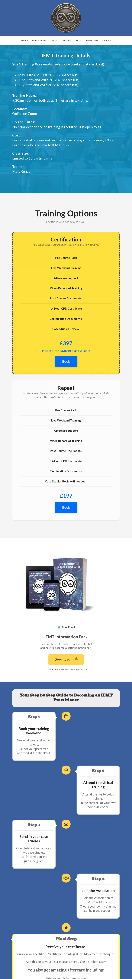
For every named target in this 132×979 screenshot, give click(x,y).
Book (66, 361)
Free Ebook (92, 40)
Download (66, 659)
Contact (107, 40)
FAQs (79, 40)
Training (67, 40)
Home (24, 40)
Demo (55, 40)
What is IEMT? (40, 40)
